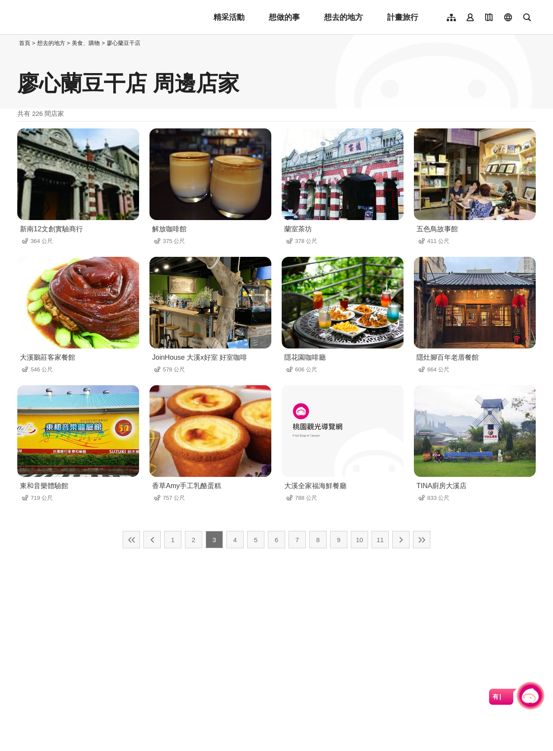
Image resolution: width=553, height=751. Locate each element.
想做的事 (284, 17)
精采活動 (229, 17)
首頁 (24, 43)
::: (15, 43)
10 (359, 539)
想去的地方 (343, 17)
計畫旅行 (402, 17)
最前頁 (131, 539)
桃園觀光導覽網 (74, 17)
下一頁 (401, 539)
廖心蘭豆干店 (123, 43)
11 (380, 539)
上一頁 (152, 539)
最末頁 (421, 539)
